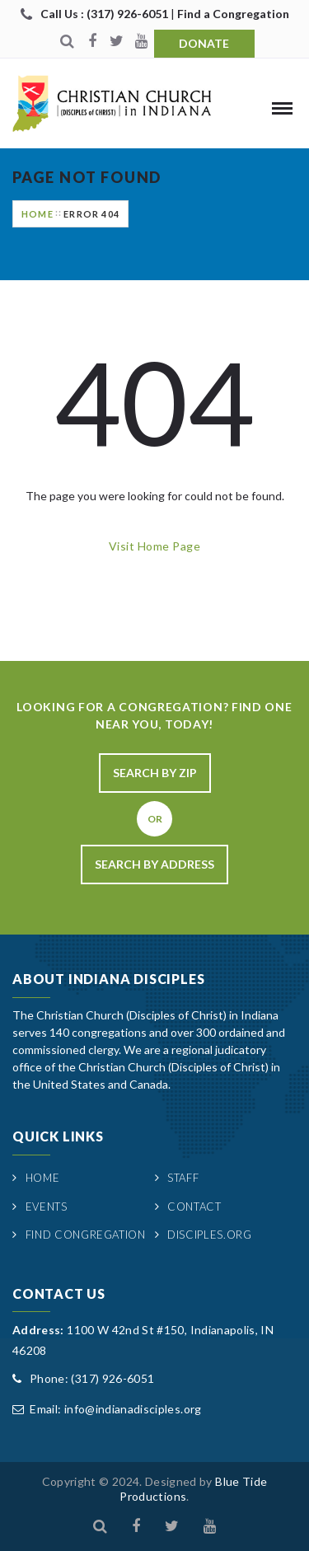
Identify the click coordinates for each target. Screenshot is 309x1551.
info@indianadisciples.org (133, 1409)
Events (47, 1206)
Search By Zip (155, 773)
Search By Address (154, 864)
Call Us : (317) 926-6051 (105, 14)
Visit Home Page (154, 546)
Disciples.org (209, 1234)
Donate (204, 43)
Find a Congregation (233, 14)
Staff (183, 1177)
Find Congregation (86, 1234)
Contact (194, 1206)
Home (37, 214)
